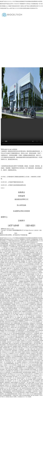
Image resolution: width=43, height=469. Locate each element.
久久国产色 (28, 275)
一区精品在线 (15, 395)
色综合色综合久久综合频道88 (11, 321)
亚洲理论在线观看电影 (17, 391)
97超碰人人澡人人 (4, 366)
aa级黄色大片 (22, 314)
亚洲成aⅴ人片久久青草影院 (10, 365)
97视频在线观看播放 (6, 391)
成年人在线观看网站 (37, 317)
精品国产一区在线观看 (36, 316)
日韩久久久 (8, 269)
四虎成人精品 (14, 327)
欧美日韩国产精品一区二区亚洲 (16, 298)
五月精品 (20, 389)
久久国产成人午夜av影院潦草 (22, 375)
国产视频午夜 (25, 268)
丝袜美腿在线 (8, 357)
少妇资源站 (23, 251)
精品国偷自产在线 (34, 344)
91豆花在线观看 (28, 313)
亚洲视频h (12, 293)
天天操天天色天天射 (27, 356)
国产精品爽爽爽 (26, 259)
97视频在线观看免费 (28, 359)
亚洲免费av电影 (14, 246)
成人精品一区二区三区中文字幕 (25, 339)
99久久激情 (27, 383)
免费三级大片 (10, 268)
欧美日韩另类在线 (38, 359)
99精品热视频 (13, 243)
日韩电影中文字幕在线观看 (7, 307)
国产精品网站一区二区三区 (20, 303)
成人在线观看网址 (25, 323)
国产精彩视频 (15, 368)
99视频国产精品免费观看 (24, 281)
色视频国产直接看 (17, 346)
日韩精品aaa (33, 353)
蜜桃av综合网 (35, 308)
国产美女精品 (11, 261)
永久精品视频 (15, 278)
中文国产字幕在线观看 (33, 340)
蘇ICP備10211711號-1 (9, 228)
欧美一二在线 (14, 256)
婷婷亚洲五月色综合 (21, 297)
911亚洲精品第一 (21, 349)
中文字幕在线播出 (34, 352)
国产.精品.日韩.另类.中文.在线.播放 (10, 389)
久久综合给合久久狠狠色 (14, 340)
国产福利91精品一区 (14, 287)
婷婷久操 (15, 349)
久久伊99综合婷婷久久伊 (28, 389)
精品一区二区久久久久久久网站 (8, 267)
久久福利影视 (34, 267)
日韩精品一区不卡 (22, 394)
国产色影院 (39, 353)
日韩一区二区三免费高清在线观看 (34, 394)
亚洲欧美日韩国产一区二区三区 (24, 378)
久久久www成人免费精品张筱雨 (19, 329)
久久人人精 (40, 265)
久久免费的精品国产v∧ (21, 330)
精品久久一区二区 (16, 252)
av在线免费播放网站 (31, 303)
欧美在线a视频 (36, 339)
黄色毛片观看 (22, 262)
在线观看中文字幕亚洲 (25, 353)
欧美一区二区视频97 (27, 391)
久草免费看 (36, 264)
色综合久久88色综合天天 (32, 272)
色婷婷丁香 (23, 342)
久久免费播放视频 (29, 368)
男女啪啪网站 (27, 255)
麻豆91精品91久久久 (11, 316)
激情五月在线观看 (35, 383)
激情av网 (40, 284)
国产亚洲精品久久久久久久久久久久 (34, 314)
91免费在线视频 (33, 350)
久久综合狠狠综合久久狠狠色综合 (23, 293)
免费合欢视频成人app (15, 382)
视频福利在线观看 (34, 280)
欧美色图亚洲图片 (27, 254)
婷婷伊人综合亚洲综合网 (36, 281)
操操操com (26, 357)
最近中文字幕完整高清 (14, 343)
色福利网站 (32, 252)
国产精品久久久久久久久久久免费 (15, 373)
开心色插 (41, 290)
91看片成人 (11, 366)
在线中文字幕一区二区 (15, 379)
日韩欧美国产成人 (26, 346)
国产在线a (7, 379)
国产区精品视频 (32, 300)
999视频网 (34, 378)
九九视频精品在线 (16, 269)
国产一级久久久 (19, 255)
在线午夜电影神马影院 (12, 344)
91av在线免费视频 (29, 264)
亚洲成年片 (9, 278)
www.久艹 (16, 281)
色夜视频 (4, 342)
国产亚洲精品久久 (33, 357)
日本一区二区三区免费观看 (24, 284)
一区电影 (38, 277)
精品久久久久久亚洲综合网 (19, 307)
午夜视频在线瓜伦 (22, 288)
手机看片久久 (23, 285)
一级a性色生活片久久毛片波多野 (10, 383)
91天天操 (7, 287)
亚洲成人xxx (3, 320)
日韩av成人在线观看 (12, 282)
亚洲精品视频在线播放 (8, 303)
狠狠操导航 (27, 344)
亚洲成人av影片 (32, 305)
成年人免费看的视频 (15, 323)
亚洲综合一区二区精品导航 (11, 385)
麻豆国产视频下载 (8, 313)
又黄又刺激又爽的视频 (34, 362)
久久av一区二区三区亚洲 (16, 265)
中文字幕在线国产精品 (12, 284)
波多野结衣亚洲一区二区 (6, 291)
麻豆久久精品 (31, 337)
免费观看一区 (35, 372)
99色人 (14, 290)
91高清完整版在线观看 (34, 355)
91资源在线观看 (16, 295)
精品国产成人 (40, 305)
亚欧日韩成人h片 (13, 245)
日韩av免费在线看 (4, 245)
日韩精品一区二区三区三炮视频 (8, 331)
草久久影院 (28, 262)
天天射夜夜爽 (6, 254)
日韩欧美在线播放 (13, 339)
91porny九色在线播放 (23, 300)
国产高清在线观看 (35, 293)
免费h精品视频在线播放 (32, 290)
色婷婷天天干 (3, 378)
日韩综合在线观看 (8, 349)
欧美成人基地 (21, 344)
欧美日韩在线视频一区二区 (24, 385)
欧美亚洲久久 (3, 316)
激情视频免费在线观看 (37, 365)
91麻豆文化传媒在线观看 (24, 395)
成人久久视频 (22, 287)
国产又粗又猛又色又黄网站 (12, 369)
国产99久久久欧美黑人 (6, 301)
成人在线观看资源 (35, 297)
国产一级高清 (24, 258)
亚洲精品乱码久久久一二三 (25, 321)
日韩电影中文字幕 (28, 320)
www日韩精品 (3, 272)
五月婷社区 (16, 310)
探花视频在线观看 (16, 386)
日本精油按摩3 (21, 383)
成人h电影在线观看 (24, 343)
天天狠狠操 (36, 373)
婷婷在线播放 (7, 288)
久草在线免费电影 (38, 327)
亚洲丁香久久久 (38, 376)
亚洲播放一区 (24, 261)
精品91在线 (7, 297)
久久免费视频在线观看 (20, 366)
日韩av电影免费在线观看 (23, 246)
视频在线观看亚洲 (6, 326)
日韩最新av (8, 356)
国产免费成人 (40, 300)
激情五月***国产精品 (36, 275)
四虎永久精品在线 (8, 346)
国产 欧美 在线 (27, 245)
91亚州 (1, 370)
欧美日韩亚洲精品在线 (20, 248)
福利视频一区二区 (21, 274)
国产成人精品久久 (34, 375)
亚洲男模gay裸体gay (21, 272)
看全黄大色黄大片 (17, 294)
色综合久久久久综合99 (28, 360)
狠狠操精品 (7, 382)
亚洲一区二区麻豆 (7, 252)
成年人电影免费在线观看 (10, 305)
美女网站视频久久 (34, 246)
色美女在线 (9, 290)
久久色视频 (38, 386)
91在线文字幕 (37, 329)
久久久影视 (31, 327)
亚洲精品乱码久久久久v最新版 (16, 271)
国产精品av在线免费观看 (32, 288)
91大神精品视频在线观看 (16, 372)
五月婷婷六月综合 (8, 311)
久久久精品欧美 (39, 330)
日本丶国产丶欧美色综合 (16, 360)
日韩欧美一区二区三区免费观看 (18, 326)
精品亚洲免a (17, 261)
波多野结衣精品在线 (26, 388)
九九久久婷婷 (22, 275)
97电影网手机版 (7, 251)
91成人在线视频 (3, 318)
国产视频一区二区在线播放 (17, 301)
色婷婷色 (9, 329)
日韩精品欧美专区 (20, 267)
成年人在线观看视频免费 (5, 395)
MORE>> (3, 188)
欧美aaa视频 (10, 249)
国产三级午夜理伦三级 (32, 251)
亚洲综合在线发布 (25, 295)
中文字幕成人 (26, 280)
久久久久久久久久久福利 (33, 363)
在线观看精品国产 (33, 295)
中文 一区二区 (20, 316)
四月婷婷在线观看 (30, 274)
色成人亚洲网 (18, 352)
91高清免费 (21, 359)
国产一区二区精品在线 (13, 275)
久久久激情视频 (7, 370)
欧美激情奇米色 (31, 311)
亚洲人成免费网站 (32, 268)
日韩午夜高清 (7, 265)
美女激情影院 (4, 285)
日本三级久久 (7, 327)
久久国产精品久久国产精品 (17, 347)
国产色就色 (33, 259)
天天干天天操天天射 (6, 350)
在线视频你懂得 (25, 381)
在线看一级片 (40, 303)
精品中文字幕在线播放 (21, 290)
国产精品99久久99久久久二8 (18, 264)
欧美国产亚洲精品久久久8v (7, 314)
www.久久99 (37, 382)
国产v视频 (15, 314)
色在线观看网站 (9, 281)
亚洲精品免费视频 (4, 339)
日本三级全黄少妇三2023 (22, 305)
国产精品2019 (35, 291)
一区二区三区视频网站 (35, 381)
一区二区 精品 (37, 360)
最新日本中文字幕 (6, 256)
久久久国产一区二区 (11, 378)
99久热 (34, 366)
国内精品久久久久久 (24, 278)
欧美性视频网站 (14, 300)
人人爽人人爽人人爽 (30, 349)
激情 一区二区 (14, 288)
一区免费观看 (36, 333)
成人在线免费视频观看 (6, 304)
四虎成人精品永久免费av (11, 396)
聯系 (30, 233)
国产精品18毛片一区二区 (18, 313)
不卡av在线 (28, 365)
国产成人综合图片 (35, 395)
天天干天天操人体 (33, 282)
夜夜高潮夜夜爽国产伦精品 (12, 280)
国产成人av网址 (24, 337)
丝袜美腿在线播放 (6, 300)
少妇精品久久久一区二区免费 (24, 396)
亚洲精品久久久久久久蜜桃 (8, 352)
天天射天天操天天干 (28, 373)
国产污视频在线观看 (11, 272)
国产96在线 (2, 355)
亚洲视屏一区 (22, 368)
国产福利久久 (20, 254)
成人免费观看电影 (31, 330)
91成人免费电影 (8, 295)
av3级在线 (14, 274)
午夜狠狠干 (27, 336)
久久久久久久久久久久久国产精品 (31, 370)
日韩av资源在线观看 (7, 376)
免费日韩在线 (30, 329)
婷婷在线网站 (21, 336)
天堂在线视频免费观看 (9, 363)
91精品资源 (35, 391)
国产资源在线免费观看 (23, 327)
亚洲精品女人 (25, 362)
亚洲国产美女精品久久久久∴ (32, 392)
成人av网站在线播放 (36, 245)
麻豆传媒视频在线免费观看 (19, 333)
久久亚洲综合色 (32, 243)
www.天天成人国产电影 (12, 336)
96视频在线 (24, 311)
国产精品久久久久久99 (9, 248)
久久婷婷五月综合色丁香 (29, 298)
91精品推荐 (20, 282)
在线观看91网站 (6, 347)
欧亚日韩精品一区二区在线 (36, 369)
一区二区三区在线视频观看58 (24, 308)
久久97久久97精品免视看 (13, 318)
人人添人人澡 (27, 316)
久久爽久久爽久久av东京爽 (32, 287)
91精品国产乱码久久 (23, 355)
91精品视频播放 (37, 342)
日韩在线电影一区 (16, 291)
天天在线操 (13, 297)
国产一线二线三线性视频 (26, 317)
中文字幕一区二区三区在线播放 (31, 301)
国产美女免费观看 (10, 320)
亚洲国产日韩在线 (26, 352)
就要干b (29, 285)
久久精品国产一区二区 (37, 313)
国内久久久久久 (34, 285)
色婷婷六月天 (35, 356)
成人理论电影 (25, 304)
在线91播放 (38, 343)
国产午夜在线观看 (20, 331)
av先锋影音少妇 (32, 304)
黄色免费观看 (10, 259)
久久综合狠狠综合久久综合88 (35, 318)
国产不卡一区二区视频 (15, 317)
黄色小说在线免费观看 (10, 330)
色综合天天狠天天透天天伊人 (11, 262)
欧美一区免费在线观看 (30, 277)
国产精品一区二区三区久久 (21, 363)
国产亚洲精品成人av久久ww (18, 277)
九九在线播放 (13, 254)
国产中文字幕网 (38, 337)
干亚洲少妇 (2, 280)
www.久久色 (4, 353)
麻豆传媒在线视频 (26, 249)
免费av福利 (26, 350)
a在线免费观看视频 (24, 318)
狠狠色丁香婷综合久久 (26, 291)
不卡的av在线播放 (36, 321)
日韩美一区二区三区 (8, 333)
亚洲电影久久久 (34, 284)
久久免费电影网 (11, 255)
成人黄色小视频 (30, 382)
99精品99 (35, 261)
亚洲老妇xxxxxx (30, 376)
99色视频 (27, 334)
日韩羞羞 (39, 259)
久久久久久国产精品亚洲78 (19, 392)
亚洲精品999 (32, 323)
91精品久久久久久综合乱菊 (12, 355)
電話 (15, 233)
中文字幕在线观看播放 (10, 324)
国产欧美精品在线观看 (29, 331)
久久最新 (21, 369)
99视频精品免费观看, (32, 256)
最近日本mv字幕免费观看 (27, 294)
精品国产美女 (35, 388)
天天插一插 (35, 248)
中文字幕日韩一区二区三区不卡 (30, 265)
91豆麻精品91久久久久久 (13, 353)
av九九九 (21, 280)
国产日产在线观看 (33, 334)
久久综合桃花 (21, 350)
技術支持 (36, 230)
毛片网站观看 (26, 369)
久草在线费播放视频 (7, 392)
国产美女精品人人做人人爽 (15, 388)
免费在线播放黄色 (33, 269)
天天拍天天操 (10, 285)
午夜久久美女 (11, 258)
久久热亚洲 (39, 271)
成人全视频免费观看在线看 (11, 394)
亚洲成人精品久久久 (22, 256)
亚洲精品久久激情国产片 (22, 243)
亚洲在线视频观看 (36, 254)
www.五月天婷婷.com (10, 337)
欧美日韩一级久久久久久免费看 (33, 307)
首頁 (1, 233)
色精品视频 (14, 350)
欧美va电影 (29, 258)
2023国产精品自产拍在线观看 (22, 324)
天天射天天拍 (29, 333)
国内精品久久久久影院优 (17, 357)
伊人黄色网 (6, 271)
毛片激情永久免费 (17, 311)
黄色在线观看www (16, 251)
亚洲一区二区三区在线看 (26, 379)
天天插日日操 (14, 334)
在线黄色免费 (21, 334)
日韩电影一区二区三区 (16, 304)
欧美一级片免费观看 (30, 326)
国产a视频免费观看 (35, 336)
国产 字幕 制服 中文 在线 (17, 370)
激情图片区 (26, 282)
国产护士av (33, 271)
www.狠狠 (19, 381)
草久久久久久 (27, 267)
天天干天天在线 (17, 249)
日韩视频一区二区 (21, 365)
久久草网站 (35, 310)
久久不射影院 (29, 248)
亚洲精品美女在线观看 (8, 310)
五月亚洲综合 (27, 271)
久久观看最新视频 (18, 259)
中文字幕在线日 (31, 386)
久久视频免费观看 (35, 255)
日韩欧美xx (30, 261)
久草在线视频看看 (19, 320)
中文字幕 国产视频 (35, 262)
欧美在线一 (23, 382)
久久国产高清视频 (38, 368)
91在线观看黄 (39, 243)
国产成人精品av (3, 282)
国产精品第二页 (17, 268)
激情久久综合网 (36, 379)
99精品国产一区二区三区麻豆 (13, 342)
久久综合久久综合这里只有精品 (31, 347)
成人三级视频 (29, 366)
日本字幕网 (17, 258)
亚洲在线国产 (20, 245)
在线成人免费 (8, 368)
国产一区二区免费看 (16, 362)
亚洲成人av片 (24, 340)
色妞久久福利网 (38, 278)
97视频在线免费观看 (12, 308)
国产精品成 (4, 259)
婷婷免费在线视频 (27, 372)
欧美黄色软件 (29, 342)
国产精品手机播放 (25, 269)
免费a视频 (17, 337)
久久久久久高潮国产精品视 (26, 310)
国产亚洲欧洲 (3, 329)
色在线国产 (2, 369)
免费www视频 (24, 386)
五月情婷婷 (17, 285)
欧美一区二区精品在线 (5, 360)
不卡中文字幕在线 (11, 375)
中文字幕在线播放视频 (17, 356)
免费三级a (28, 297)
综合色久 (37, 389)
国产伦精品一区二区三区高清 (19, 376)
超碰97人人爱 (32, 343)
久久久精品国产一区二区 (10, 381)
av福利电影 (31, 278)
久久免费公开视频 (25, 252)
